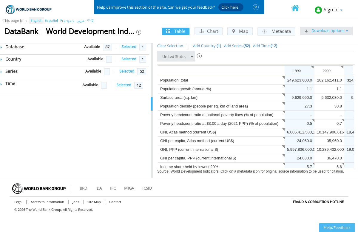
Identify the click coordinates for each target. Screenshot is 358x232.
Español (51, 20)
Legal (18, 201)
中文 (90, 20)
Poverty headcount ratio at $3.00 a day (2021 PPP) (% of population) (219, 123)
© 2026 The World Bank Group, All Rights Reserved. (53, 209)
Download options (326, 30)
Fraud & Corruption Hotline (318, 201)
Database (12, 47)
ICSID (147, 188)
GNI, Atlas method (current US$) (188, 132)
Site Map (94, 201)
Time (8, 83)
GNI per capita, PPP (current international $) (198, 158)
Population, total (174, 80)
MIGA (129, 188)
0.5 (309, 123)
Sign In (328, 10)
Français (67, 20)
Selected (128, 46)
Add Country (207, 45)
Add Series (237, 45)
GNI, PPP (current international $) (189, 149)
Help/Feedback (337, 227)
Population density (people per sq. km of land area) (204, 106)
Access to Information (47, 201)
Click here (229, 7)
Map (240, 31)
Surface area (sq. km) (178, 97)
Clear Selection (170, 45)
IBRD (82, 188)
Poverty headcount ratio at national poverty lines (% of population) (216, 115)
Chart (208, 31)
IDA (98, 188)
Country (11, 59)
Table (175, 31)
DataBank (21, 31)
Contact (115, 201)
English (36, 20)
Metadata (276, 31)
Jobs (75, 201)
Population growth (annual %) (185, 89)
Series (9, 71)
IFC (113, 188)
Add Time (265, 45)
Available (92, 46)
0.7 (339, 123)
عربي (81, 20)
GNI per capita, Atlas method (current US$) (197, 141)
